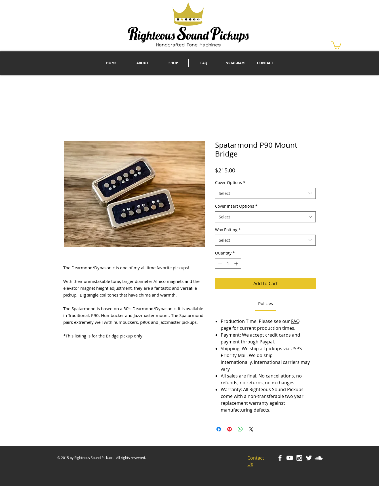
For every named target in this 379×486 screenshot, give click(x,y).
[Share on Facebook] (218, 429)
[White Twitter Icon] (309, 458)
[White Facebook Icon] (280, 458)
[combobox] (265, 193)
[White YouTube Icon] (290, 458)
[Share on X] (251, 429)
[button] (336, 45)
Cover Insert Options (236, 206)
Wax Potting (228, 229)
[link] (265, 303)
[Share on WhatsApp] (240, 429)
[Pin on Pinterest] (229, 429)
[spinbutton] (228, 263)
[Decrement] (219, 263)
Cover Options (230, 182)
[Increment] (236, 263)
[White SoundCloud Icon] (319, 458)
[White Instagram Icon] (299, 458)
